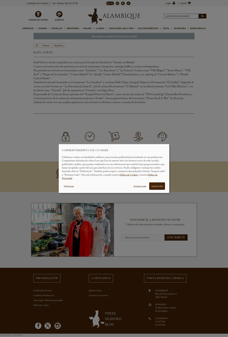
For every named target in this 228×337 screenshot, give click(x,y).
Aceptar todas (157, 185)
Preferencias (69, 185)
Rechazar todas (140, 185)
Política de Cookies (129, 174)
